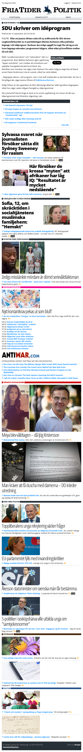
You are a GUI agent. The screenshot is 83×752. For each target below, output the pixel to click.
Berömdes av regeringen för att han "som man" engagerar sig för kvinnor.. (36, 629)
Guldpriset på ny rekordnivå (19, 329)
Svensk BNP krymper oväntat (20, 339)
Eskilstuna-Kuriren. (45, 80)
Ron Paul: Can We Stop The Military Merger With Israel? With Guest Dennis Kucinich (40, 364)
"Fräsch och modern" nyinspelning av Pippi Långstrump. (28, 712)
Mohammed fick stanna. (14, 440)
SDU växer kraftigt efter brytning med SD (23, 119)
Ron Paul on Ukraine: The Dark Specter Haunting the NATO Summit (33, 375)
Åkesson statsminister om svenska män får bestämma (39, 588)
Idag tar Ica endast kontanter (20, 343)
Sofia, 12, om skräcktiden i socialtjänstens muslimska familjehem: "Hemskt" (18, 215)
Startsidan (14, 17)
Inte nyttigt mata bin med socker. (18, 658)
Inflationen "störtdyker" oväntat (21, 324)
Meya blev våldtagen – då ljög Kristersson (30, 434)
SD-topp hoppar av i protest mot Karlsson (23, 109)
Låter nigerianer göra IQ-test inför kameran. (23, 194)
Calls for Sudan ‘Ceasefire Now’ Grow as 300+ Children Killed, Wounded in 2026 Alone (41, 378)
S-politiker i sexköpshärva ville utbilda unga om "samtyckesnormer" (34, 621)
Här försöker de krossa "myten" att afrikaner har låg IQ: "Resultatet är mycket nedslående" (49, 178)
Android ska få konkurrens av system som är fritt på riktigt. (30, 683)
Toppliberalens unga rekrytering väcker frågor (33, 525)
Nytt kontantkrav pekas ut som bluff (26, 311)
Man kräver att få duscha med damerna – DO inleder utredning (39, 488)
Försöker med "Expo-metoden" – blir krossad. (24, 157)
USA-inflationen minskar (18, 348)
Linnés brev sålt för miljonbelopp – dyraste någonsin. (27, 737)
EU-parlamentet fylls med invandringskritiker (33, 558)
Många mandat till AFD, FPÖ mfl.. (18, 563)
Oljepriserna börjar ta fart (18, 327)
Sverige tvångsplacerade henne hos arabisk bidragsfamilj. (29, 231)
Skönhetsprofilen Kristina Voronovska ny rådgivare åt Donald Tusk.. (33, 530)
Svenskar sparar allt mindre (19, 341)
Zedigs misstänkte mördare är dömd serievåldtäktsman (40, 276)
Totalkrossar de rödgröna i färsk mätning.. (22, 593)
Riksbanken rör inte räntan (19, 334)
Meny (68, 17)
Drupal (77, 744)
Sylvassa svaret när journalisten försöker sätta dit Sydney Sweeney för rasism (22, 143)
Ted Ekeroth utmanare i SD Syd (18, 105)
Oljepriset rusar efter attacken (20, 336)
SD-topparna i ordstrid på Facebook (20, 122)
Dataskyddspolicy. (11, 747)
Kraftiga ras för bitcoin (17, 331)
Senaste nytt (41, 17)
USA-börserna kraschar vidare (20, 346)
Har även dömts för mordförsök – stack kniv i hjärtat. (27, 282)
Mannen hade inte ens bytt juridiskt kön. (22, 495)
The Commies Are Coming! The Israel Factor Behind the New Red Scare (34, 367)
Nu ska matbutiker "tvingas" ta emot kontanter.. (25, 316)
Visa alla (65, 125)
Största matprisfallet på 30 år (20, 322)
